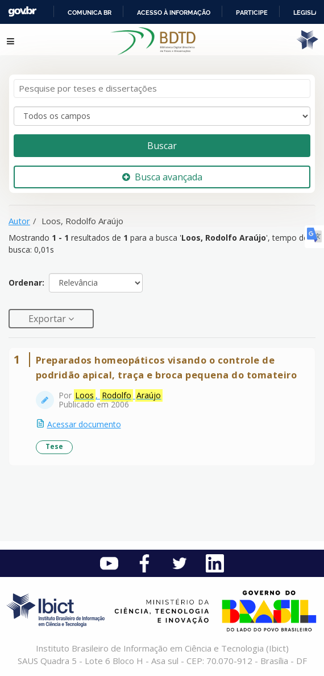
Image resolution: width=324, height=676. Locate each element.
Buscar (162, 145)
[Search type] (162, 116)
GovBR (22, 11)
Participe (252, 12)
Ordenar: (26, 282)
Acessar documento (84, 424)
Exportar (48, 318)
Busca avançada (162, 177)
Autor (19, 220)
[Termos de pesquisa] (162, 88)
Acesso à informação (173, 12)
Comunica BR (89, 12)
